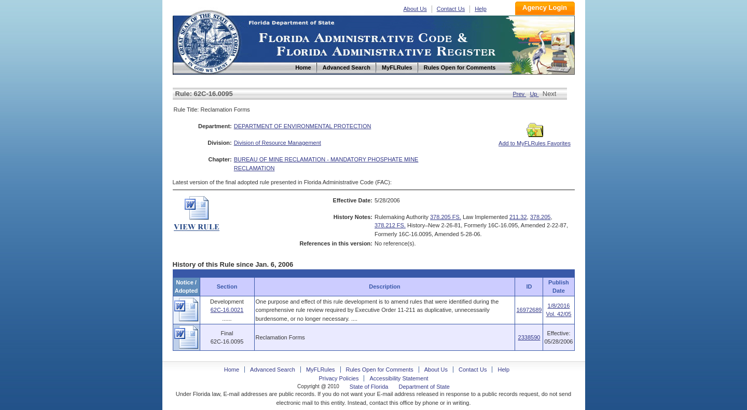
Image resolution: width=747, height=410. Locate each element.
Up (534, 94)
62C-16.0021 (227, 310)
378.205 (540, 217)
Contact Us (451, 9)
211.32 (518, 217)
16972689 (529, 310)
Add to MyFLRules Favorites (535, 140)
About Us (415, 9)
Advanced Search (272, 369)
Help (481, 9)
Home (208, 41)
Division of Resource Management (277, 143)
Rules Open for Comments (379, 369)
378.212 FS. (390, 225)
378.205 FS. (445, 217)
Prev (519, 94)
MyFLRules (320, 369)
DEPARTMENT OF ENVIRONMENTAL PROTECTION (302, 126)
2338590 (529, 337)
